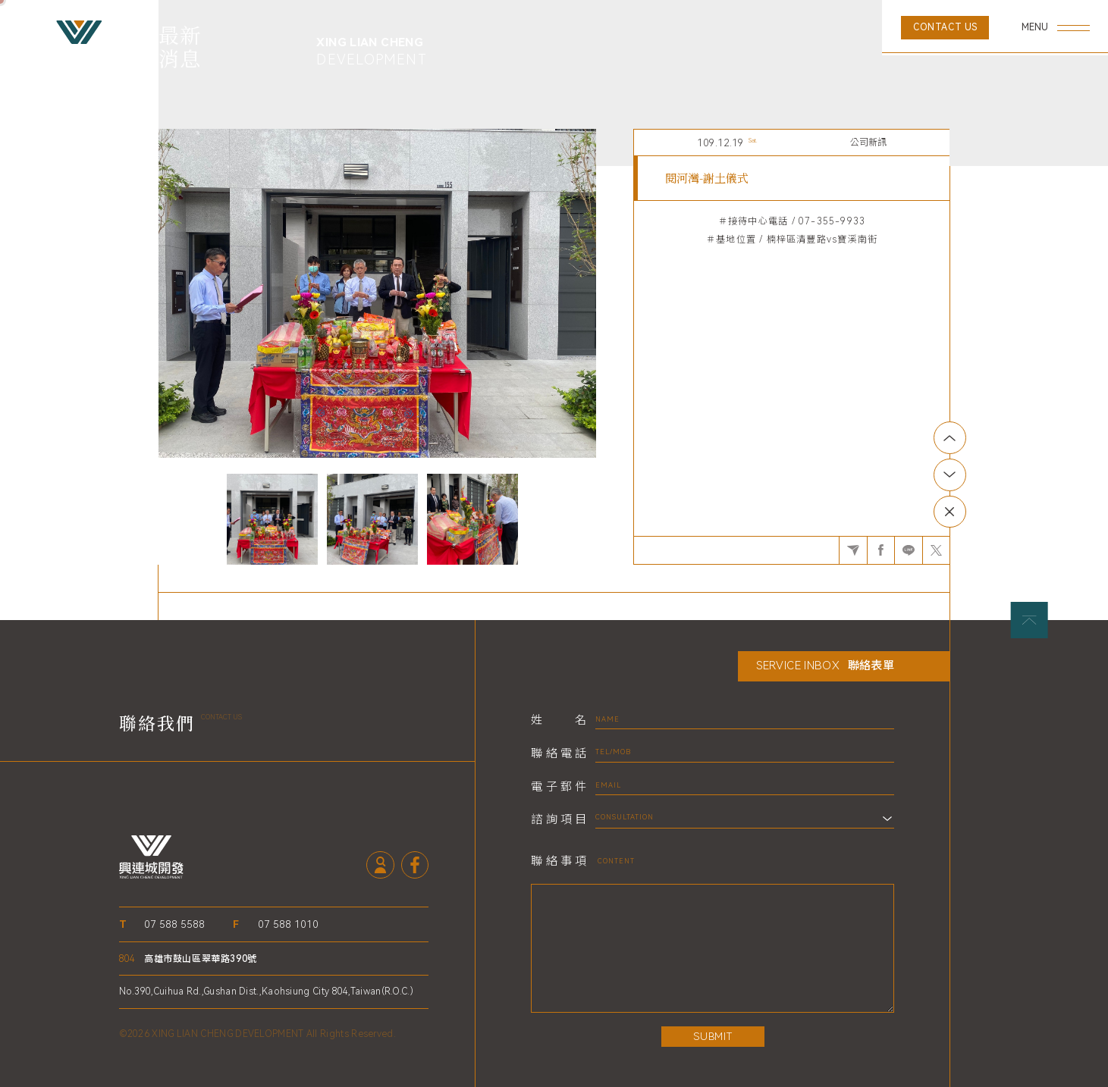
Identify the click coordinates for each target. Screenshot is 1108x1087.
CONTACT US (945, 27)
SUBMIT (712, 1036)
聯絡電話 (558, 754)
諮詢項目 (558, 819)
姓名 (558, 720)
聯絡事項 (558, 861)
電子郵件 (558, 787)
